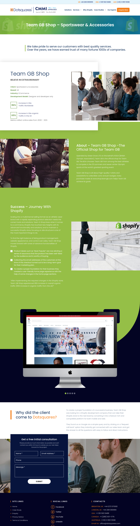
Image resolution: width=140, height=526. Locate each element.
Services (77, 10)
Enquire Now (123, 10)
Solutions (68, 10)
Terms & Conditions (20, 520)
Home (14, 506)
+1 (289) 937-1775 (107, 516)
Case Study (16, 510)
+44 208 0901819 (87, 2)
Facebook (57, 507)
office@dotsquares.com (110, 523)
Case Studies (100, 10)
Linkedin (57, 521)
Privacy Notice (17, 517)
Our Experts (112, 10)
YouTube (57, 517)
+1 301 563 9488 (105, 2)
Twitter (56, 512)
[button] (65, 393)
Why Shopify (88, 10)
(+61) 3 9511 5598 (123, 2)
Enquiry (15, 513)
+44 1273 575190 (110, 506)
